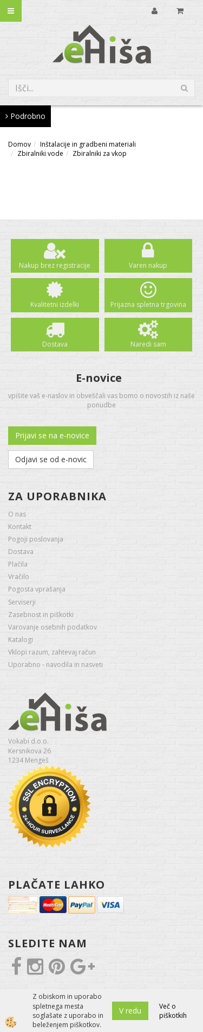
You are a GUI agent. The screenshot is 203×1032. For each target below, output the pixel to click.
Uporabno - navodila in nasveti (55, 664)
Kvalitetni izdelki (54, 304)
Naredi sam (148, 344)
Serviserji (22, 602)
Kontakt (19, 526)
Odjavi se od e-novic (51, 459)
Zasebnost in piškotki (41, 614)
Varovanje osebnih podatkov (52, 627)
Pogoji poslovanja (35, 539)
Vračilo (18, 576)
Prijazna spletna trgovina (148, 304)
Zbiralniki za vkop (100, 153)
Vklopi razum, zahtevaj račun (52, 652)
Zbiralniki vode (40, 153)
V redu (130, 1010)
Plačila (18, 564)
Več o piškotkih (173, 1011)
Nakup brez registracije (54, 265)
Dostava (55, 344)
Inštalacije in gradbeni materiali (88, 144)
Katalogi (20, 639)
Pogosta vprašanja (37, 589)
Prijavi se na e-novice (52, 435)
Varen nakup (148, 265)
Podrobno (25, 116)
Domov (19, 144)
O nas (17, 514)
